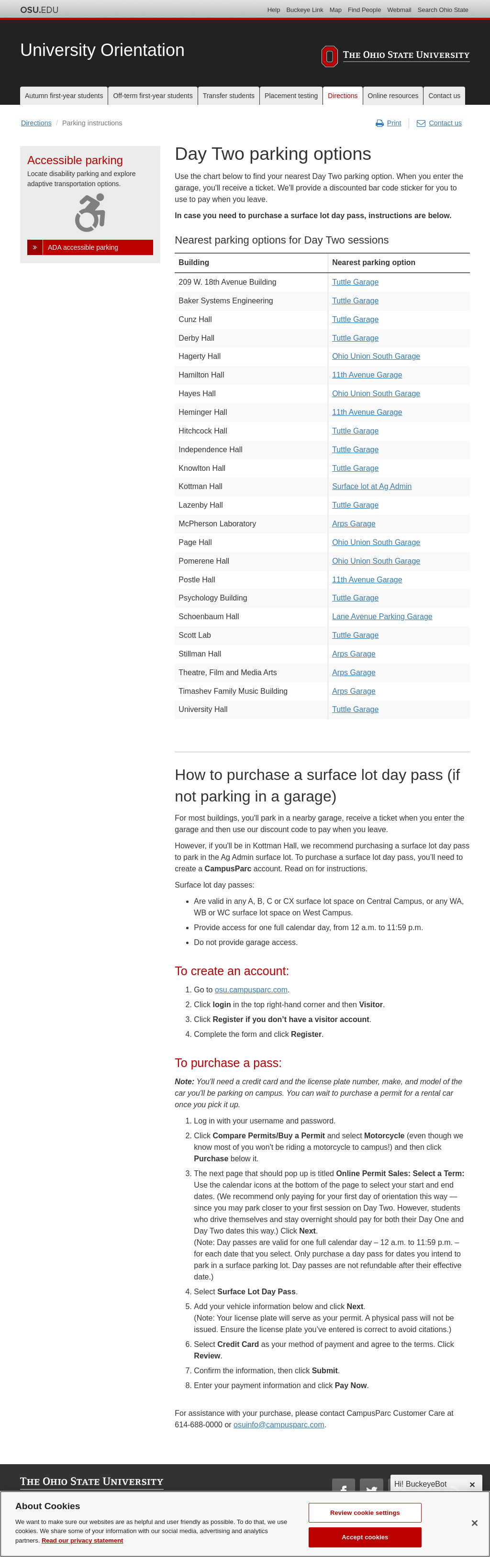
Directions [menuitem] (342, 96)
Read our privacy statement (82, 1549)
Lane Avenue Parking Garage (382, 616)
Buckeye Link (304, 9)
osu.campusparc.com (251, 990)
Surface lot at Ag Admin (372, 486)
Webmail (399, 9)
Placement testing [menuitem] (291, 96)
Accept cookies (365, 1546)
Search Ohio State (443, 9)
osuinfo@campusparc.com (279, 1425)
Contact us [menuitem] (444, 96)
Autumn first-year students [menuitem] (64, 96)
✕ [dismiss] (472, 1485)
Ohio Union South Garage (376, 356)
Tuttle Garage (355, 282)
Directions (36, 123)
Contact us (439, 123)
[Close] (474, 1531)
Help (273, 9)
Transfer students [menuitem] (229, 96)
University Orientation (102, 50)
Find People (364, 9)
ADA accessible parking (83, 247)
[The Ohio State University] (396, 58)
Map (336, 9)
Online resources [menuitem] (393, 96)
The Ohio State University (39, 10)
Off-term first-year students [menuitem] (152, 96)
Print (388, 123)
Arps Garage (354, 524)
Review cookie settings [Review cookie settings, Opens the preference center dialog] (365, 1521)
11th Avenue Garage (367, 375)
